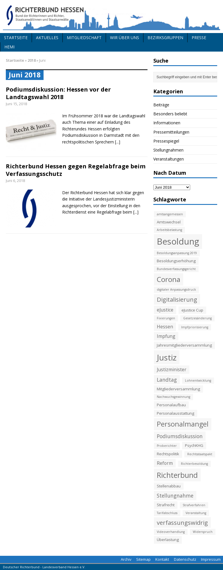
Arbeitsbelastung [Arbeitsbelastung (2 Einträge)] (169, 230)
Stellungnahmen (168, 150)
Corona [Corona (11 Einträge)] (168, 279)
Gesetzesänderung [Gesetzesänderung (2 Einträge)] (197, 318)
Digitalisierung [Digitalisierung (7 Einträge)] (177, 299)
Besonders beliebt (170, 113)
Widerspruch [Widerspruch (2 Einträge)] (203, 532)
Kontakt (162, 559)
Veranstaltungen (168, 159)
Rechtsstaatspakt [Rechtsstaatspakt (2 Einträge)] (199, 454)
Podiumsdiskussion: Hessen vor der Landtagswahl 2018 (58, 93)
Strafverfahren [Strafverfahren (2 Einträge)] (194, 505)
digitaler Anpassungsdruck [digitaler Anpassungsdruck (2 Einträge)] (176, 289)
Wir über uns (124, 37)
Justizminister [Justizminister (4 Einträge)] (171, 369)
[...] (117, 142)
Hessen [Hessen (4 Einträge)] (165, 326)
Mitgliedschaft (84, 37)
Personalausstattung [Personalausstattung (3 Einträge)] (175, 413)
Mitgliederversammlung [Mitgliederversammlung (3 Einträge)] (178, 388)
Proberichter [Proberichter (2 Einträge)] (167, 446)
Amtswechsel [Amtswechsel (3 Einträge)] (169, 222)
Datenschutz (185, 559)
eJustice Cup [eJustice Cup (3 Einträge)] (192, 310)
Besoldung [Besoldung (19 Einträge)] (178, 241)
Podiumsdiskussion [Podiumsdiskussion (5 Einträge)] (180, 436)
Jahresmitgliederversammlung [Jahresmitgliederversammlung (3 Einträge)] (184, 345)
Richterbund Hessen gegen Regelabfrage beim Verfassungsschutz (75, 170)
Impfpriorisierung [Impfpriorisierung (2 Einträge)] (194, 327)
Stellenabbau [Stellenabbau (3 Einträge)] (169, 486)
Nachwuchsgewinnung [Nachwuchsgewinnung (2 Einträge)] (173, 397)
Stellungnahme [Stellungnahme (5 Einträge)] (175, 495)
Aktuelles (47, 37)
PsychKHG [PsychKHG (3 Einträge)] (194, 445)
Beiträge (161, 105)
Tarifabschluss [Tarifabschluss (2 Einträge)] (167, 513)
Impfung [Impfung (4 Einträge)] (166, 336)
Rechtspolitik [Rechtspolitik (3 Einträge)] (168, 453)
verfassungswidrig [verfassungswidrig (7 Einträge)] (182, 522)
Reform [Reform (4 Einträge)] (165, 463)
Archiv (126, 559)
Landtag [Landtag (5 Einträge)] (167, 379)
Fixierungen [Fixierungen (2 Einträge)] (166, 318)
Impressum (211, 559)
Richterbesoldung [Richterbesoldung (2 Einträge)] (194, 464)
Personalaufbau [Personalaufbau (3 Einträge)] (171, 404)
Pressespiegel (166, 141)
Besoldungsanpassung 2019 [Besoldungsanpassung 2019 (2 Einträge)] (177, 253)
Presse (199, 37)
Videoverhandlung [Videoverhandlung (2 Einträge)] (171, 532)
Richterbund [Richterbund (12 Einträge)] (177, 475)
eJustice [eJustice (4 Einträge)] (165, 310)
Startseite (16, 37)
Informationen (166, 122)
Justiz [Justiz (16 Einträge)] (167, 357)
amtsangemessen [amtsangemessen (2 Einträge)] (170, 214)
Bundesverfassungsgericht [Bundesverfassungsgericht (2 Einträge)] (176, 269)
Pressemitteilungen (171, 132)
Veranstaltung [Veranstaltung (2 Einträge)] (196, 513)
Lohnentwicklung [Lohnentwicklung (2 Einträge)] (198, 380)
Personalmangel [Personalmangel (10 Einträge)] (182, 424)
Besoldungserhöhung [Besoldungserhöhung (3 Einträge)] (176, 260)
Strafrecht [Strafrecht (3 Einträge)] (166, 504)
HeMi (9, 47)
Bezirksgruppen (165, 37)
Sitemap (143, 559)
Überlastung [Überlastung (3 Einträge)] (168, 539)
